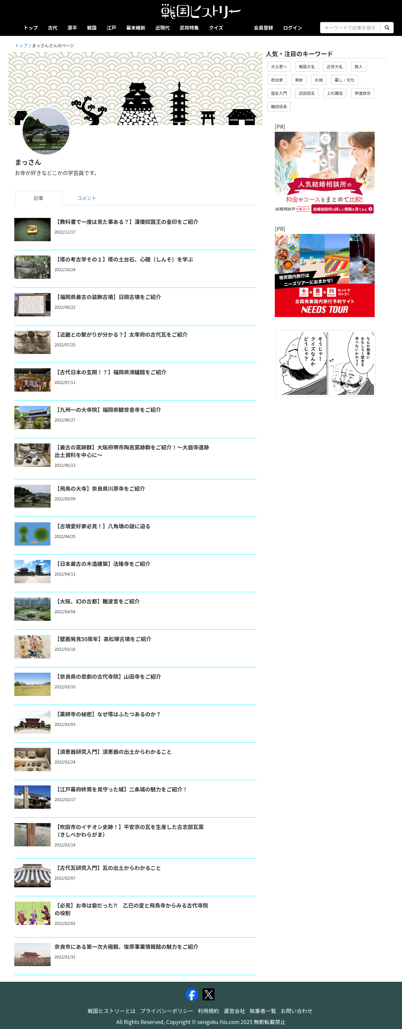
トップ (31, 27)
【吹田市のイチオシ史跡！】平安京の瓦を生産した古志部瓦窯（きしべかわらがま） (129, 830)
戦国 (92, 27)
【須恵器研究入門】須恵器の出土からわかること (113, 752)
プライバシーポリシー (167, 1011)
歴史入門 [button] (279, 93)
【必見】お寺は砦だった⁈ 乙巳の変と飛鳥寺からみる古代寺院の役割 (131, 909)
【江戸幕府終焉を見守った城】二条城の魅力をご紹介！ (121, 789)
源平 (72, 27)
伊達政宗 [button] (363, 93)
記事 (38, 197)
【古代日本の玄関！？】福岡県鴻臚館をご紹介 (111, 372)
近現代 (162, 27)
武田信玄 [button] (307, 93)
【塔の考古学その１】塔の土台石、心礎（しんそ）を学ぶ (124, 259)
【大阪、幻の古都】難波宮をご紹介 (97, 601)
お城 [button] (319, 80)
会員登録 (263, 27)
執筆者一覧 (262, 1011)
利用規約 (208, 1011)
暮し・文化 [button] (345, 80)
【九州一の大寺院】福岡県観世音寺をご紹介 (108, 410)
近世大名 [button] (335, 66)
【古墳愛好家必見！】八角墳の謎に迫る (103, 526)
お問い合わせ (297, 1011)
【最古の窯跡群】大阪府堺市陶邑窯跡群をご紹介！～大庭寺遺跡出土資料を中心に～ (132, 451)
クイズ (216, 27)
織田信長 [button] (279, 106)
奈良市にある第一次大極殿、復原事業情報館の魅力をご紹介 (127, 946)
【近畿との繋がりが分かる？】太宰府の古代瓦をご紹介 (121, 334)
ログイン (292, 27)
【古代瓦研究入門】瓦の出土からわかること (108, 868)
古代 (53, 27)
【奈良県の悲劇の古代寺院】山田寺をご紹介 (108, 676)
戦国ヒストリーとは (112, 1011)
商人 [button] (359, 66)
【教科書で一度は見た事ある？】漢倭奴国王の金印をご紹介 (127, 222)
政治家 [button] (277, 80)
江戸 (111, 27)
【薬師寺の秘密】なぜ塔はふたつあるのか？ (108, 714)
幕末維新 (136, 27)
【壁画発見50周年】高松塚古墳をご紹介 (103, 639)
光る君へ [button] (279, 66)
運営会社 (234, 1011)
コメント (87, 197)
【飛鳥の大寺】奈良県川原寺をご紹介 (100, 488)
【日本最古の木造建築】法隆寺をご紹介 (103, 564)
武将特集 (189, 27)
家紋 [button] (299, 80)
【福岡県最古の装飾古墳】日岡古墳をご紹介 (108, 297)
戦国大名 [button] (307, 66)
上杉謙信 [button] (335, 93)
